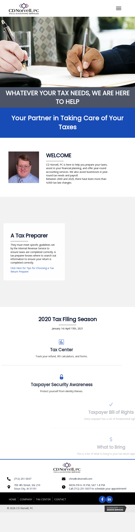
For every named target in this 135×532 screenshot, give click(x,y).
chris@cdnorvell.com (80, 478)
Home (12, 499)
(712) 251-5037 (22, 478)
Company (26, 499)
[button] (119, 8)
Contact (60, 499)
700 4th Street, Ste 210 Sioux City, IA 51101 (27, 486)
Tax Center (43, 499)
